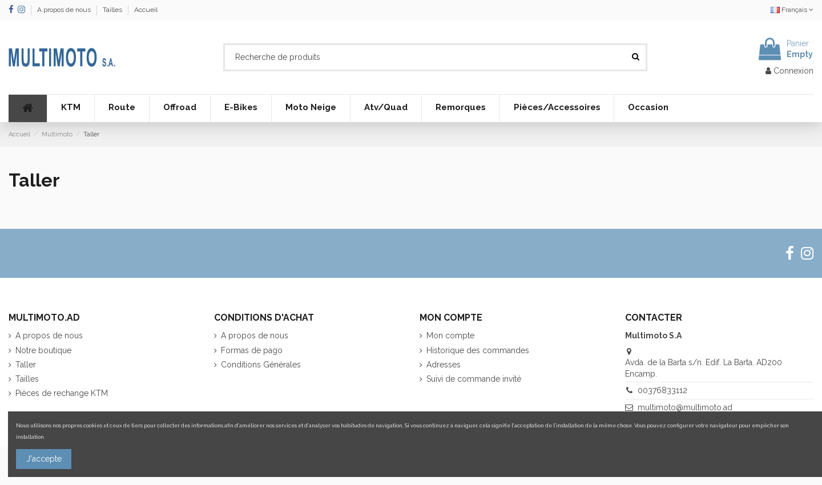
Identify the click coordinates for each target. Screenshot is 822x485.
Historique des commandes (477, 350)
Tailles (113, 10)
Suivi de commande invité (473, 378)
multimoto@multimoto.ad (685, 407)
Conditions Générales (261, 364)
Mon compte (450, 335)
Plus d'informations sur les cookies (89, 437)
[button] (70, 108)
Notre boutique (43, 350)
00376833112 (662, 390)
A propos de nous (64, 10)
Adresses (443, 364)
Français (792, 10)
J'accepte (44, 458)
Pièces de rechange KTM (61, 393)
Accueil (146, 10)
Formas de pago (252, 350)
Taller (25, 364)
